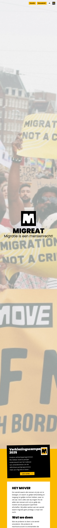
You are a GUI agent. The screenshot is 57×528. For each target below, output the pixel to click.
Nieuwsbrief (42, 3)
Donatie (32, 3)
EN (49, 3)
